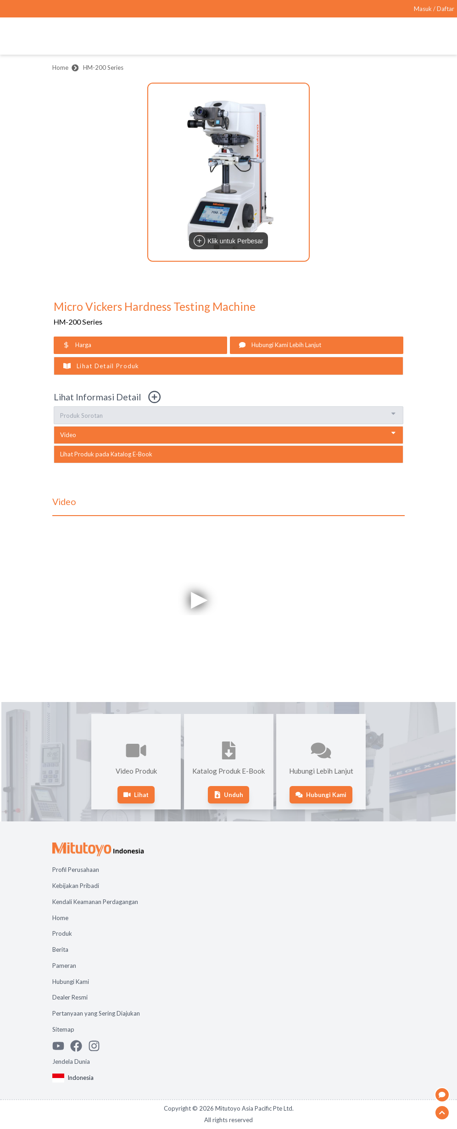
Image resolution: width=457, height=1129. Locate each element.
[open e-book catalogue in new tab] (228, 454)
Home (60, 67)
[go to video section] (228, 435)
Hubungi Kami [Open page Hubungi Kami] (70, 981)
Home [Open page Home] (60, 917)
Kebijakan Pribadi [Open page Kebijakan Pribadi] (75, 885)
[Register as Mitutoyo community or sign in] (434, 9)
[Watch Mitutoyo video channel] (61, 1046)
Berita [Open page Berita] (60, 949)
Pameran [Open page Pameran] (64, 965)
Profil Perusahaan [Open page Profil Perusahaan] (75, 869)
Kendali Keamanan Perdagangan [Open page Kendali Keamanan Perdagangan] (95, 901)
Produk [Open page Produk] (62, 933)
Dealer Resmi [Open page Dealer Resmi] (70, 997)
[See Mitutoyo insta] (97, 1046)
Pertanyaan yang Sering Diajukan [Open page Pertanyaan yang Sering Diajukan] (96, 1013)
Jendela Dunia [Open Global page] (71, 1061)
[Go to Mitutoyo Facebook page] (79, 1046)
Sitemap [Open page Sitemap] (63, 1029)
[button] (228, 172)
